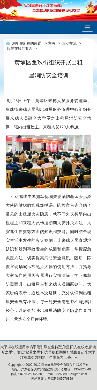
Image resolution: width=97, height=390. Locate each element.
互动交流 (69, 43)
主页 (51, 43)
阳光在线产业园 (19, 48)
